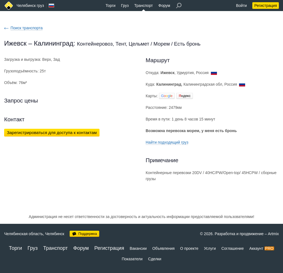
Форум (164, 5)
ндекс (184, 96)
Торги (111, 5)
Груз (125, 5)
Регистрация (265, 5)
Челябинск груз (30, 5)
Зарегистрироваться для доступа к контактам (52, 132)
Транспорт (143, 5)
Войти (241, 5)
